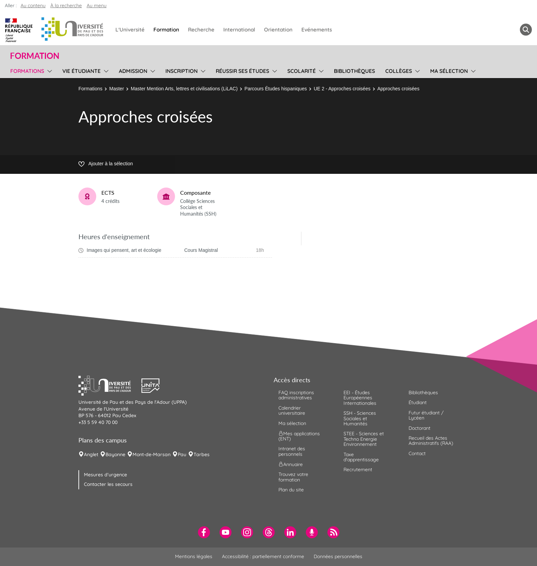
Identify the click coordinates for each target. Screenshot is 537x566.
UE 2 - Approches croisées (342, 88)
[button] (109, 384)
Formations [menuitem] (27, 71)
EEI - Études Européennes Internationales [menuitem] (360, 397)
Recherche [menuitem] (201, 29)
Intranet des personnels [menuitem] (291, 451)
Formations (90, 88)
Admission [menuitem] (133, 71)
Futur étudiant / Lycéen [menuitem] (426, 415)
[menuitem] (204, 532)
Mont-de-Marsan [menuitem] (152, 454)
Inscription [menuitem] (181, 71)
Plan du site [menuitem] (291, 490)
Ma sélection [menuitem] (449, 71)
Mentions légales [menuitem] (193, 556)
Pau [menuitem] (182, 454)
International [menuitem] (239, 29)
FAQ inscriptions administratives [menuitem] (296, 395)
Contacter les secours (108, 484)
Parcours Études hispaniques (276, 88)
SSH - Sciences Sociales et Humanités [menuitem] (360, 418)
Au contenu (33, 5)
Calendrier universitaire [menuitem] (291, 410)
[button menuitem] (526, 30)
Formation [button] (34, 56)
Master (116, 88)
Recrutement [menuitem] (358, 469)
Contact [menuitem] (417, 453)
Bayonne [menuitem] (115, 454)
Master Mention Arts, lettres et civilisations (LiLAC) (184, 88)
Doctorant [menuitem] (419, 428)
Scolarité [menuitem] (301, 71)
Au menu (97, 5)
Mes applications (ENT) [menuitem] (299, 436)
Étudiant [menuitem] (418, 402)
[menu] (48, 70)
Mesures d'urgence (105, 475)
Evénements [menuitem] (316, 29)
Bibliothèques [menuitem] (354, 71)
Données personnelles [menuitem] (338, 556)
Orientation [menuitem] (278, 29)
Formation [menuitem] (166, 29)
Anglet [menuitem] (91, 454)
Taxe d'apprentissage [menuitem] (361, 457)
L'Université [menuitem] (130, 29)
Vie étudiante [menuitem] (81, 71)
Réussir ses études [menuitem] (242, 71)
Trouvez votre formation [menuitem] (293, 477)
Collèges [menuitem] (398, 71)
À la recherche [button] (66, 5)
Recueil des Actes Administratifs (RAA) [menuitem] (431, 440)
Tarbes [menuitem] (201, 454)
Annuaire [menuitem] (290, 464)
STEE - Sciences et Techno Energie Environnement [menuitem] (364, 438)
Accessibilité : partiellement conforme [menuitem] (263, 556)
